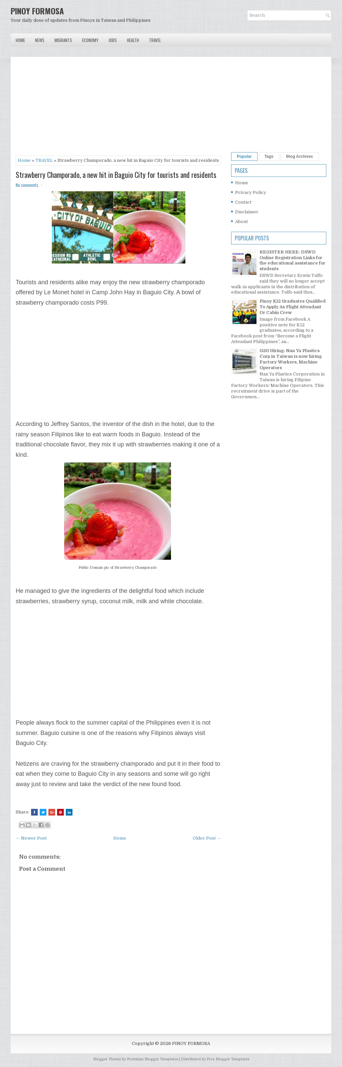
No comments (27, 185)
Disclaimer (247, 211)
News (39, 40)
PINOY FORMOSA (37, 11)
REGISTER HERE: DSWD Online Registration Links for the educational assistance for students (292, 260)
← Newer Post (31, 838)
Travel (155, 40)
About (241, 221)
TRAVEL (44, 160)
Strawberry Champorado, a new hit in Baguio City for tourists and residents (116, 175)
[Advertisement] (118, 108)
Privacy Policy (250, 192)
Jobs (113, 40)
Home (20, 40)
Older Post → (207, 838)
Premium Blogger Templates (152, 1059)
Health (133, 40)
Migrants (63, 40)
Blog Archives (299, 156)
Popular (244, 156)
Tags (269, 156)
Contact (243, 202)
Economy (90, 40)
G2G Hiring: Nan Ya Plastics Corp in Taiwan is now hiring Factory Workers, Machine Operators (291, 359)
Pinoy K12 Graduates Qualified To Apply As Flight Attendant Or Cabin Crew (293, 307)
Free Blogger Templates (228, 1059)
